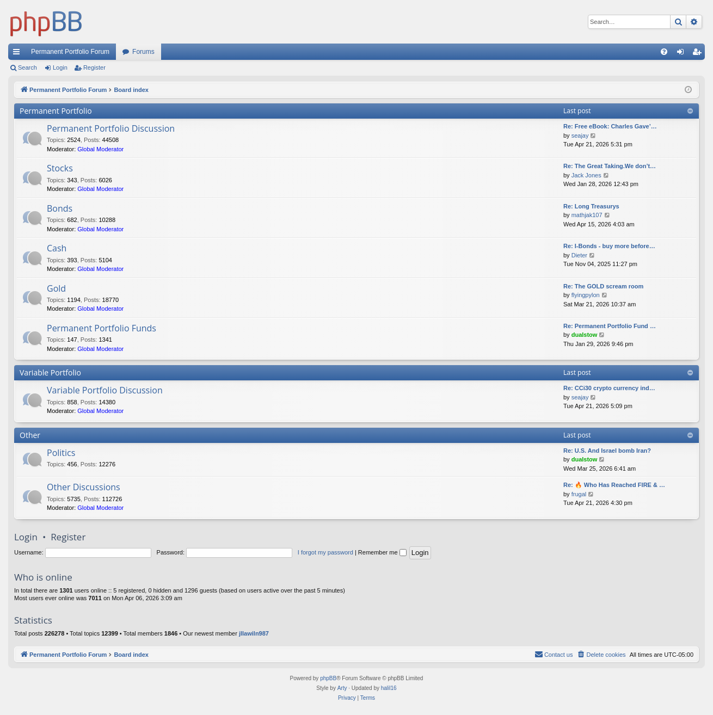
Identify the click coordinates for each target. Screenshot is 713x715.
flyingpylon (585, 295)
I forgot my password (325, 552)
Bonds (59, 208)
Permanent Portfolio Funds (101, 328)
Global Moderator (100, 149)
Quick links (18, 54)
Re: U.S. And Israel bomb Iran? (607, 450)
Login (60, 67)
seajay (580, 135)
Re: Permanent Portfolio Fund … (609, 326)
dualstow (584, 334)
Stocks (60, 168)
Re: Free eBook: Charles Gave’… (610, 126)
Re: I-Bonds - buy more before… (609, 246)
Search (27, 67)
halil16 (389, 688)
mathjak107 (587, 215)
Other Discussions (83, 487)
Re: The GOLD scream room (603, 286)
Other (30, 435)
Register (94, 67)
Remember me (382, 552)
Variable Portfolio (50, 372)
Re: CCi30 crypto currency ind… (609, 388)
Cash (56, 248)
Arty (342, 688)
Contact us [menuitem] (553, 654)
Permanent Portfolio (56, 111)
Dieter (579, 255)
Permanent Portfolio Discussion (111, 128)
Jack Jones (586, 175)
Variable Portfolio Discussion (105, 390)
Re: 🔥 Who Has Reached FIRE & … (614, 485)
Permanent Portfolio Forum (70, 52)
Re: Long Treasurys (591, 206)
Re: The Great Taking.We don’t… (609, 166)
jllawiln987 (254, 633)
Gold (56, 288)
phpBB (328, 678)
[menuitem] (664, 52)
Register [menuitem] (699, 54)
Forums (143, 52)
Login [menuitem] (683, 54)
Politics (61, 453)
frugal (579, 494)
